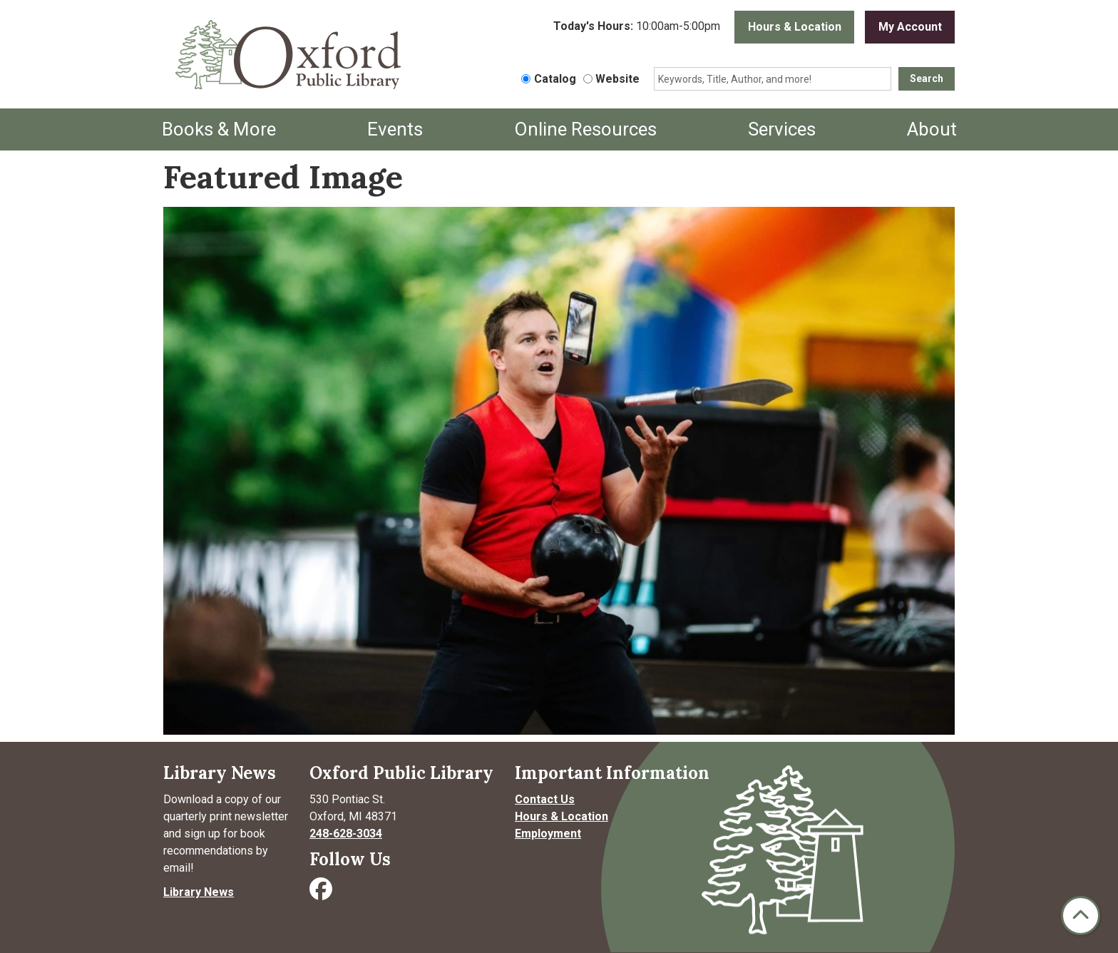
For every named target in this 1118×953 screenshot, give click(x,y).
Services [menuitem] (782, 129)
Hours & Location (794, 27)
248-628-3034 (345, 833)
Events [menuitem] (395, 129)
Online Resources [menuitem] (585, 129)
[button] (636, 27)
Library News (198, 892)
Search (926, 78)
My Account (910, 27)
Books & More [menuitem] (219, 129)
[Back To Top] (1080, 915)
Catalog (555, 79)
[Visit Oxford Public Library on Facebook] (322, 893)
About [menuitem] (932, 129)
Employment (548, 833)
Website (617, 79)
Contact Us (545, 799)
